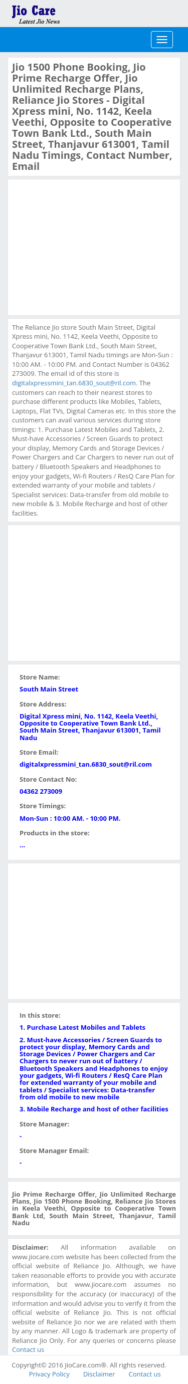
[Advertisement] (87, 246)
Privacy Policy (49, 1373)
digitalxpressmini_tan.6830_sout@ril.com (74, 382)
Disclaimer (99, 1373)
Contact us (28, 1349)
